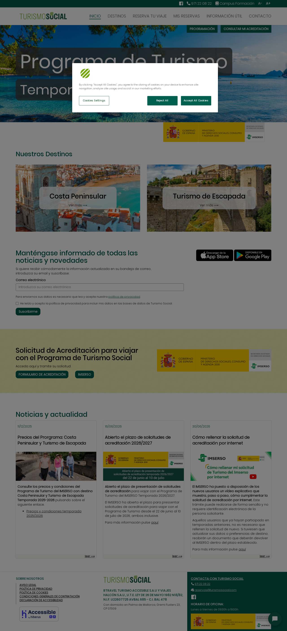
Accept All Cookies (196, 100)
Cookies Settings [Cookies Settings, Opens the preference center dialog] (94, 100)
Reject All (162, 100)
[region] (145, 87)
